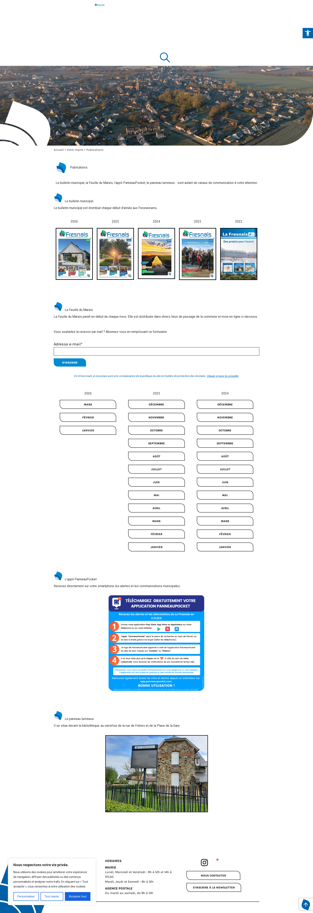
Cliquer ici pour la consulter (222, 376)
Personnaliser (26, 896)
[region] (52, 881)
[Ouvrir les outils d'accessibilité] (308, 33)
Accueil (59, 150)
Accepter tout (77, 896)
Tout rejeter (52, 896)
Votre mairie (75, 150)
